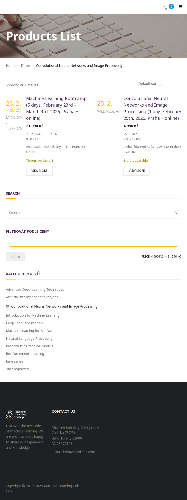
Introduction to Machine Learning (32, 315)
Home (11, 65)
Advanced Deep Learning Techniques (35, 289)
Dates (26, 65)
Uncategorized (17, 369)
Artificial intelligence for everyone (32, 297)
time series (14, 361)
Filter (15, 257)
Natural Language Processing (29, 338)
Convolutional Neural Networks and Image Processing (54, 306)
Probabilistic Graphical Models (29, 346)
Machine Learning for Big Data (30, 330)
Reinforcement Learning (25, 353)
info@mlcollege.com (79, 452)
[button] (165, 8)
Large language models (24, 323)
